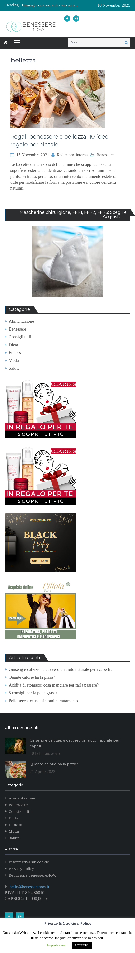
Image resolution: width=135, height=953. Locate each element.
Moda (14, 360)
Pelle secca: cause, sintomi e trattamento (43, 700)
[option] (51, 5)
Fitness (15, 352)
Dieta (13, 344)
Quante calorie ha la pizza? (32, 677)
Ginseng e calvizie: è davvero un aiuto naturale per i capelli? (68, 5)
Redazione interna (72, 155)
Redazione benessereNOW (33, 875)
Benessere (105, 155)
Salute (14, 368)
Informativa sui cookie (29, 862)
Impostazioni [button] (56, 945)
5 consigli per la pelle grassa (33, 693)
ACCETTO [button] (81, 945)
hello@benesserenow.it (29, 886)
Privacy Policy (21, 869)
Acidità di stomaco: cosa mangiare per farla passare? (54, 685)
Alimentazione (21, 321)
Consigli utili (20, 337)
